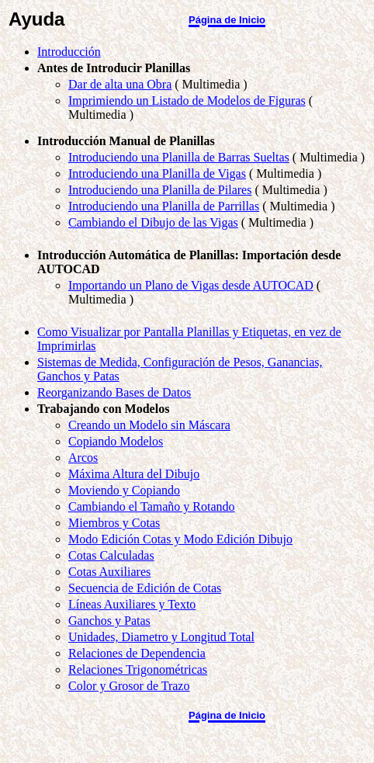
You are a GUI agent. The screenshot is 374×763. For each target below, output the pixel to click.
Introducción (69, 51)
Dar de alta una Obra (119, 84)
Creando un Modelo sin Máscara (149, 425)
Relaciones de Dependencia (137, 653)
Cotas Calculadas (111, 555)
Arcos (83, 457)
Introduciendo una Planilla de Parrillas (163, 206)
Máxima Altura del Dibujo (133, 473)
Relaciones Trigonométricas (137, 669)
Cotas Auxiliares (109, 571)
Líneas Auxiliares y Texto (132, 604)
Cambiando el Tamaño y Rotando (151, 506)
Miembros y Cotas (114, 522)
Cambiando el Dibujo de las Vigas (153, 222)
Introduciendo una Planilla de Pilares (159, 189)
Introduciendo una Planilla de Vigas (157, 173)
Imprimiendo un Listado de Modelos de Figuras (187, 100)
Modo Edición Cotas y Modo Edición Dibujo (180, 539)
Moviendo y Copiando (124, 490)
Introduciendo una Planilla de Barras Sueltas (178, 157)
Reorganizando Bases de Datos (114, 392)
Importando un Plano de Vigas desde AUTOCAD (190, 285)
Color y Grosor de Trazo (128, 685)
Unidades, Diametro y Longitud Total (161, 636)
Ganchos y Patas (109, 620)
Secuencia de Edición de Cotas (144, 588)
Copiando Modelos (115, 441)
